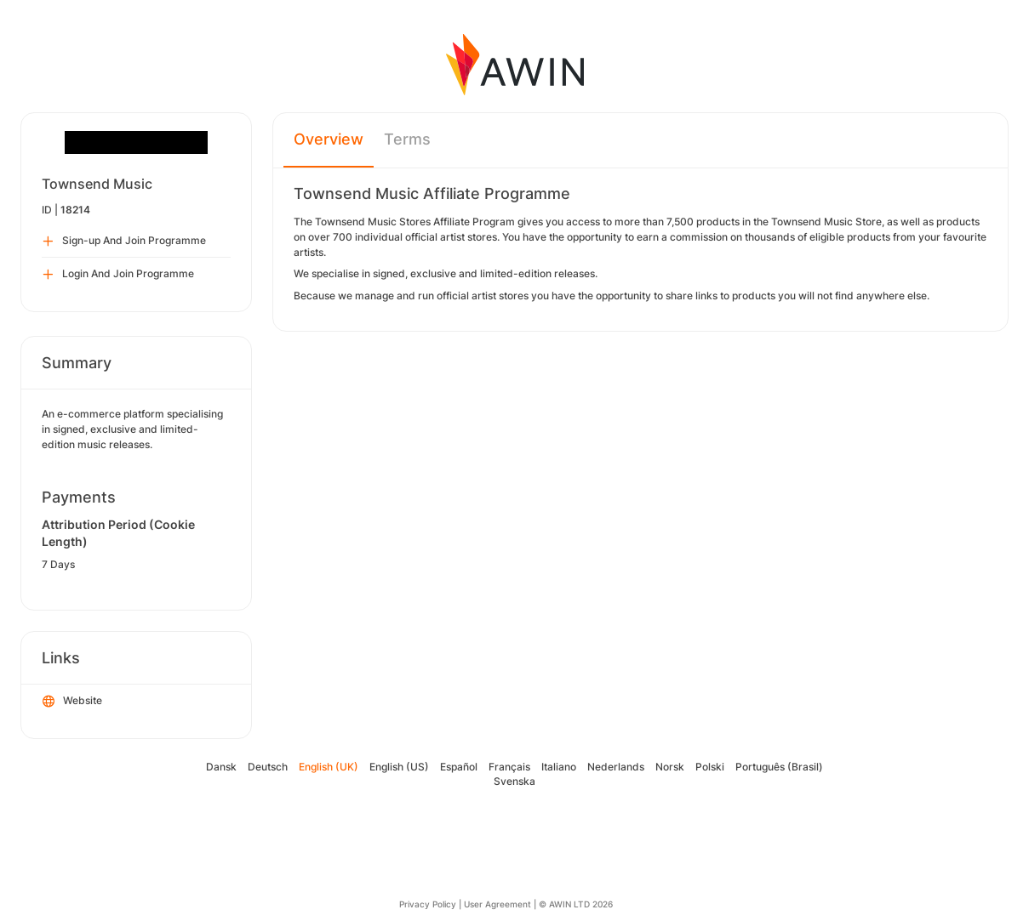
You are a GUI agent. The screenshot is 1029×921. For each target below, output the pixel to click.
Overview (328, 139)
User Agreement (497, 904)
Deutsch (268, 766)
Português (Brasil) (779, 766)
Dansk (221, 766)
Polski (709, 766)
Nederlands (615, 766)
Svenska (514, 781)
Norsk (669, 766)
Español (458, 766)
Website (72, 701)
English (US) (399, 766)
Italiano (558, 766)
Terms (407, 139)
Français (509, 766)
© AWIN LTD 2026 (576, 904)
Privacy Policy (427, 904)
